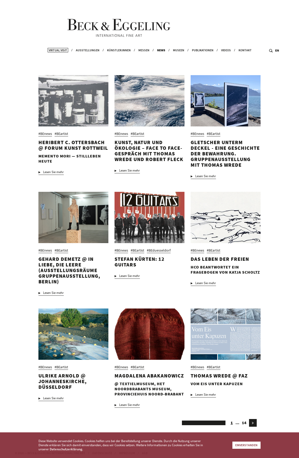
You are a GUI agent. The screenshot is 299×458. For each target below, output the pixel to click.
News (161, 60)
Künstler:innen (119, 60)
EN (277, 61)
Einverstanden (246, 445)
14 (244, 425)
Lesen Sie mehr (53, 175)
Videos (226, 60)
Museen (178, 60)
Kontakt (245, 60)
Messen (143, 60)
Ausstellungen (87, 60)
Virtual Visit (58, 60)
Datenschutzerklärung (66, 449)
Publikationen (202, 60)
